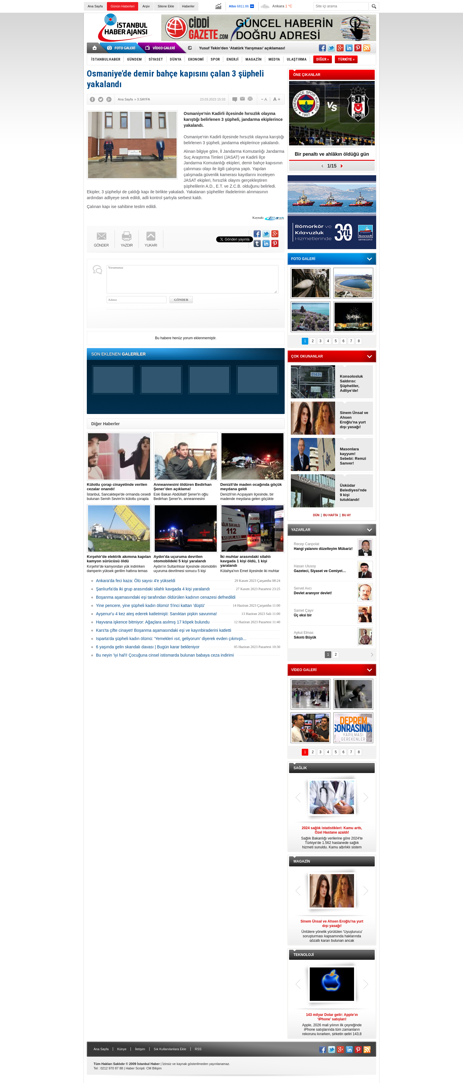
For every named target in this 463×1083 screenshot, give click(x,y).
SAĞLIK (300, 768)
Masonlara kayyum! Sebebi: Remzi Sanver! (353, 456)
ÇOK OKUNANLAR (307, 356)
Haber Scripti (135, 1068)
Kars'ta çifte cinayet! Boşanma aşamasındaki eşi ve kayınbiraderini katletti (163, 630)
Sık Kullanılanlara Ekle (170, 1049)
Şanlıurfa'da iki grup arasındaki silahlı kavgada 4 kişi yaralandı (153, 589)
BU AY (346, 515)
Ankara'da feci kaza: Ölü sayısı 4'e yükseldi (135, 580)
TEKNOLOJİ (304, 955)
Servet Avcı (325, 590)
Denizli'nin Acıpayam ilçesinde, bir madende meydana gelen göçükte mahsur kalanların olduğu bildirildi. (252, 491)
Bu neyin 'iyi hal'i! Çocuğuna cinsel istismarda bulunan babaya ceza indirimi (165, 655)
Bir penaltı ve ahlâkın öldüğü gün (332, 154)
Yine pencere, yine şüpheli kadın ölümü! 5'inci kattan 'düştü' (150, 605)
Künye (121, 1049)
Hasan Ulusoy (325, 568)
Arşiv (145, 6)
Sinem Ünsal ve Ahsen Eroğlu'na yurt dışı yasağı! (354, 419)
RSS (198, 1049)
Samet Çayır (325, 613)
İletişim (140, 1049)
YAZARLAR (300, 530)
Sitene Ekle (166, 6)
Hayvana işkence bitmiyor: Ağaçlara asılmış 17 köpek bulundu (152, 622)
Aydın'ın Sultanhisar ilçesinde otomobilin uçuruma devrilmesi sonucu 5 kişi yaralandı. (186, 563)
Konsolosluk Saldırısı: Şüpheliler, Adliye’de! (351, 383)
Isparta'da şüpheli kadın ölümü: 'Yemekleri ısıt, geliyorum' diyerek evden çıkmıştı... (171, 638)
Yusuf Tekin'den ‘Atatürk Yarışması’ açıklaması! (242, 48)
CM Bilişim (154, 1068)
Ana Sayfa (95, 6)
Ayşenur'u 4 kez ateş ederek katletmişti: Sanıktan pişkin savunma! (156, 613)
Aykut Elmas (325, 635)
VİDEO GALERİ (304, 670)
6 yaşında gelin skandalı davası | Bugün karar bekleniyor (148, 646)
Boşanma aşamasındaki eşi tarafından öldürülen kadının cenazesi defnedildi (165, 597)
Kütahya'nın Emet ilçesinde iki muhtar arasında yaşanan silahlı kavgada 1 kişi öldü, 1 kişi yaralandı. (252, 563)
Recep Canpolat (325, 546)
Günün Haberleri (123, 6)
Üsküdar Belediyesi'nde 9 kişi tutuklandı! (353, 492)
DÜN (316, 515)
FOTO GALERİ (303, 259)
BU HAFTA (330, 515)
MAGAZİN (302, 861)
